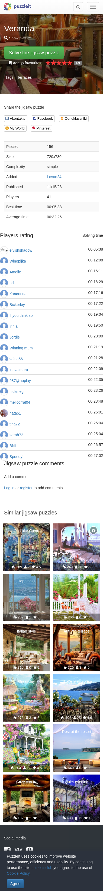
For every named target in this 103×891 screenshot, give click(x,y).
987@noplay (20, 380)
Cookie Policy (18, 873)
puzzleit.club (41, 867)
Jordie (14, 337)
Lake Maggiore (76, 681)
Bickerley (17, 304)
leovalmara (18, 370)
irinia (13, 326)
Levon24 (54, 177)
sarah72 (16, 435)
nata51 (15, 413)
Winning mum (21, 348)
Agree (15, 883)
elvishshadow (20, 250)
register (26, 488)
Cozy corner (26, 782)
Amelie (15, 272)
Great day (26, 681)
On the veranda (76, 531)
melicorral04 (19, 402)
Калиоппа (18, 294)
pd (11, 283)
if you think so (21, 315)
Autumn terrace (77, 631)
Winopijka (17, 261)
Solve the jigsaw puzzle (34, 52)
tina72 (14, 424)
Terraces (24, 77)
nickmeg (16, 391)
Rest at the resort (76, 731)
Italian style (26, 631)
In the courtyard (26, 731)
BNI (12, 446)
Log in (9, 488)
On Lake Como (26, 531)
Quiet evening (76, 782)
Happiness (26, 581)
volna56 (16, 359)
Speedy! (16, 456)
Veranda (76, 581)
